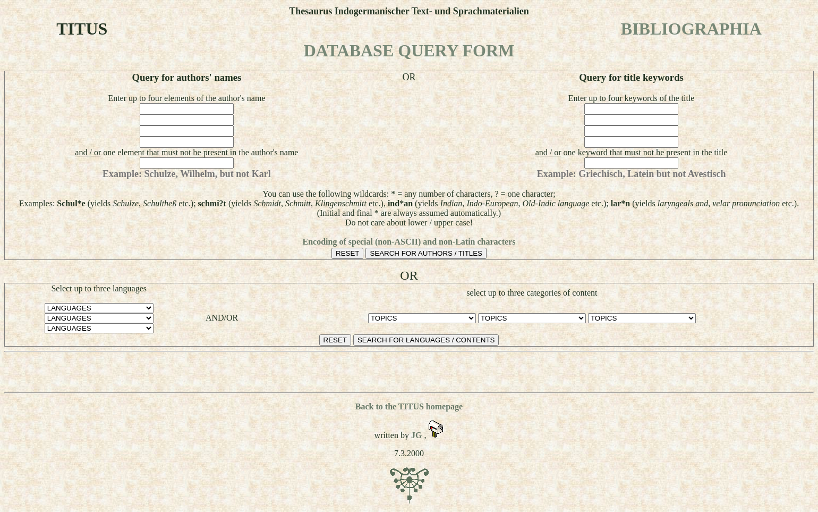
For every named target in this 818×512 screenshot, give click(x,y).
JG (417, 435)
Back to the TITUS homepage (409, 406)
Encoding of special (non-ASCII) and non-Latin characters (409, 241)
